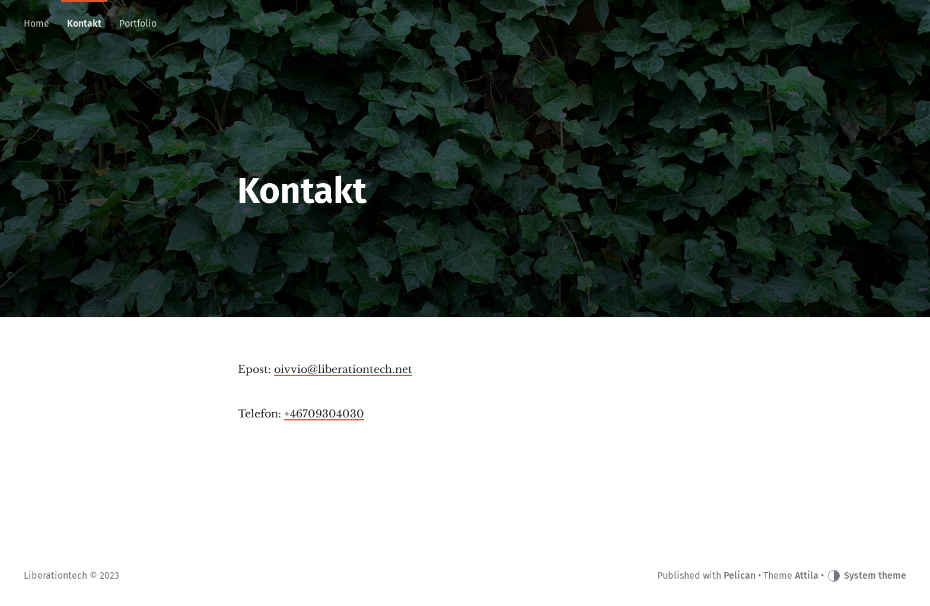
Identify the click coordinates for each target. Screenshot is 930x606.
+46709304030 (324, 413)
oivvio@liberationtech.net (343, 369)
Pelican (740, 575)
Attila (806, 575)
